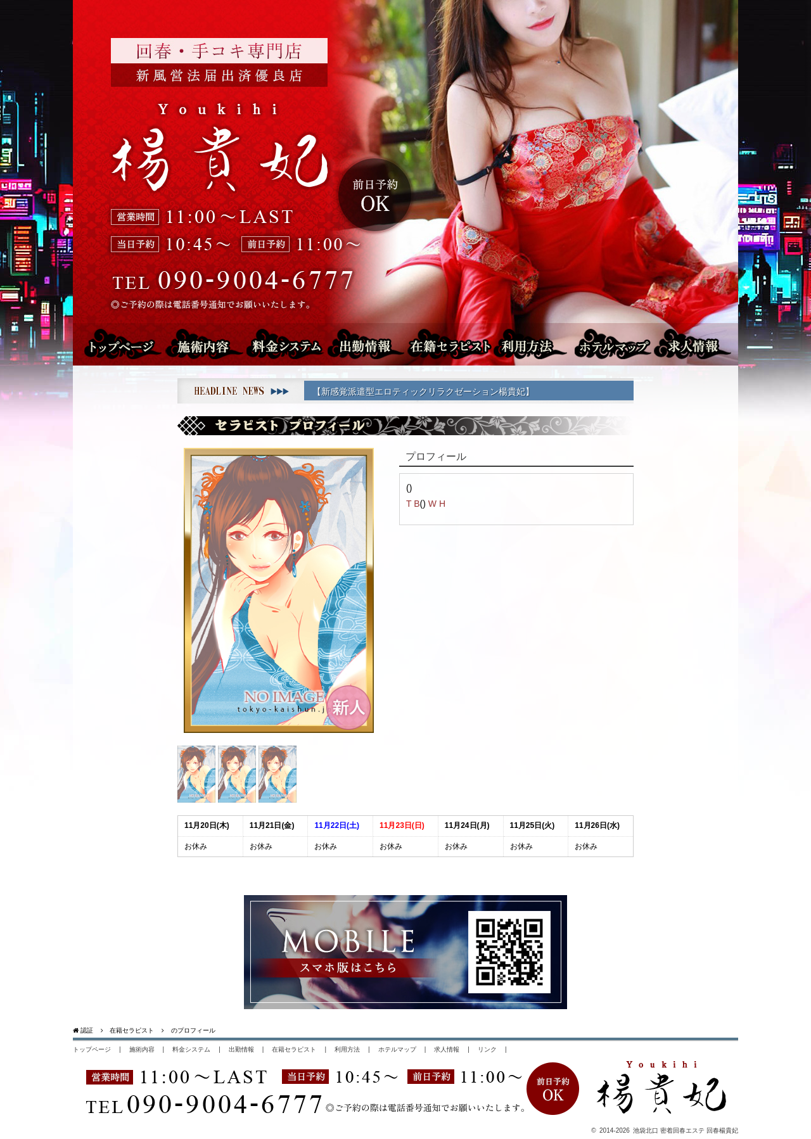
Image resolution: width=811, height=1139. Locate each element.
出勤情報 (359, 343)
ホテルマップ (618, 343)
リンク (487, 1049)
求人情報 (702, 343)
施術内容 (212, 343)
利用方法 (535, 343)
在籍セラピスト (447, 343)
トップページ (122, 343)
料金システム (288, 343)
